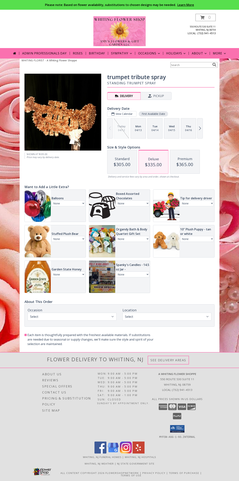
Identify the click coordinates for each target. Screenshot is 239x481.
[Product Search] (191, 65)
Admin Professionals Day (44, 53)
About (199, 53)
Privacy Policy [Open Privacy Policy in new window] (153, 472)
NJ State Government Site (135, 463)
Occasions (149, 53)
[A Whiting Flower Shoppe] (119, 31)
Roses (78, 53)
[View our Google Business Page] (113, 452)
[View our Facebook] (100, 452)
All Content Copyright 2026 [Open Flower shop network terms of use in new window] (82, 472)
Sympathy (122, 53)
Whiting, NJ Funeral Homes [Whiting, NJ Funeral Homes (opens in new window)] (102, 457)
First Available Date (153, 114)
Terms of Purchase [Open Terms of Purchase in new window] (184, 472)
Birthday (97, 53)
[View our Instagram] (126, 452)
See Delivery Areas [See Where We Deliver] (168, 360)
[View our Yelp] (139, 452)
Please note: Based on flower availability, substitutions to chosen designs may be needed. (119, 5)
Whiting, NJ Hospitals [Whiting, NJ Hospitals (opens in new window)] (140, 457)
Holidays (176, 53)
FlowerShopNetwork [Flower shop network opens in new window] (122, 472)
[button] (205, 17)
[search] (214, 65)
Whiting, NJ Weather (99, 463)
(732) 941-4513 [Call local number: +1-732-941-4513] (206, 33)
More (219, 53)
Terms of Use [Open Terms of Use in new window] (131, 475)
